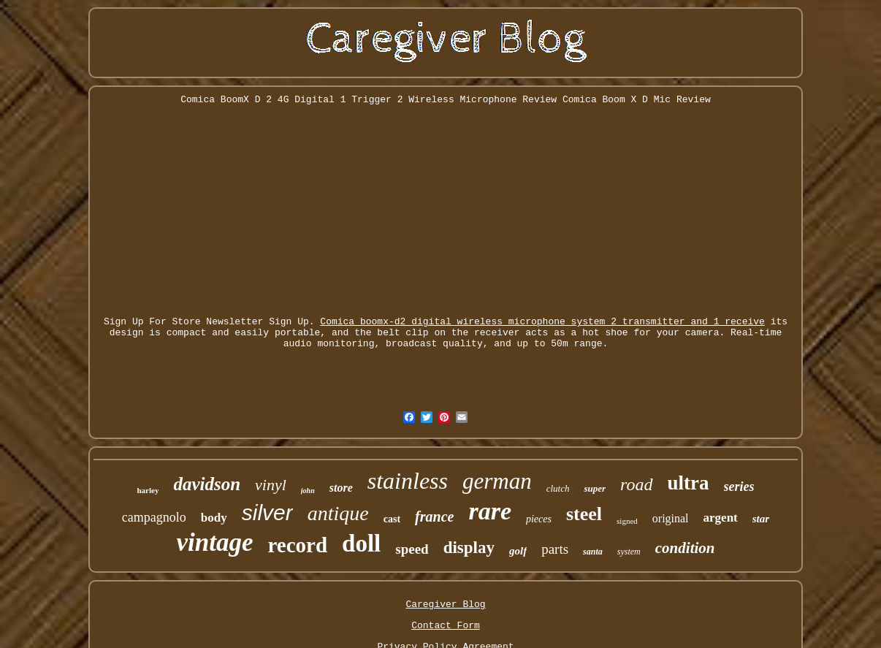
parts (554, 549)
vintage (214, 542)
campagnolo (154, 517)
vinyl (270, 485)
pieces (539, 519)
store (341, 487)
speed (411, 549)
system (629, 551)
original (670, 518)
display (469, 547)
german (497, 481)
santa (593, 551)
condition (685, 548)
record (297, 545)
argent (720, 518)
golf (518, 551)
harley (148, 490)
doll (361, 543)
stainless (407, 481)
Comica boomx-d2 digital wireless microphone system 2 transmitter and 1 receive (542, 321)
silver (267, 512)
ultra (688, 483)
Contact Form (445, 625)
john (308, 491)
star (760, 519)
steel (584, 514)
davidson (206, 484)
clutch (558, 488)
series (739, 486)
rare (489, 511)
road (636, 484)
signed (627, 521)
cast (392, 519)
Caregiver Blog (445, 604)
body (214, 518)
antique (338, 513)
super (595, 488)
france (434, 516)
